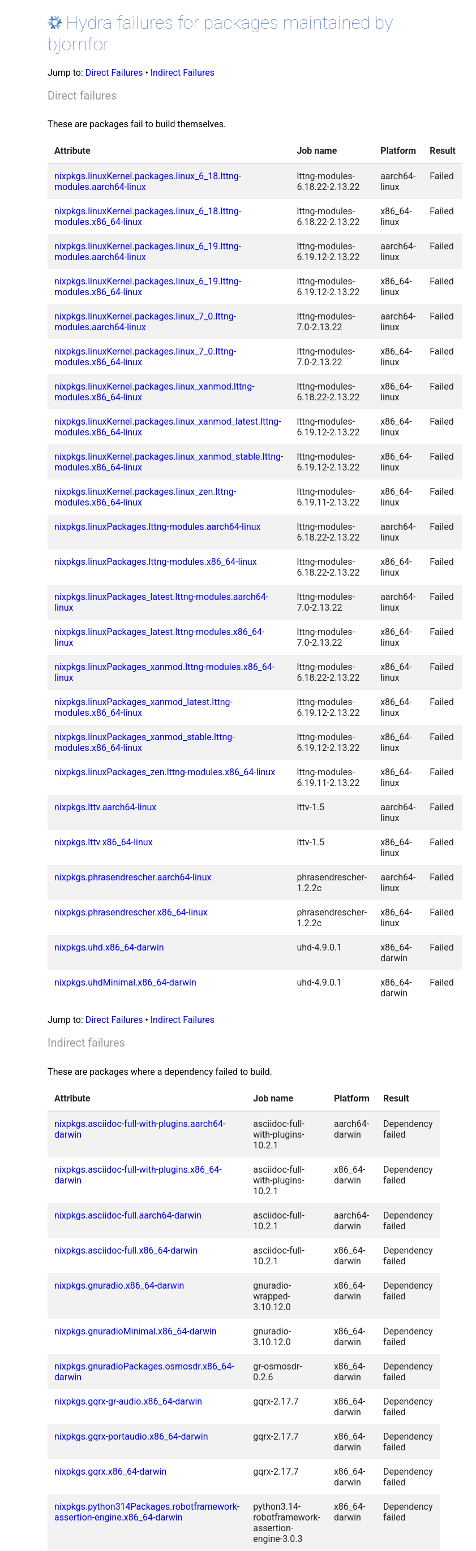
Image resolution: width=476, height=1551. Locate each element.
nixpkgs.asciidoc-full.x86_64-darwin (126, 1250)
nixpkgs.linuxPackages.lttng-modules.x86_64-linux (155, 561)
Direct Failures (114, 72)
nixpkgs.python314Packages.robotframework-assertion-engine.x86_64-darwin (146, 1512)
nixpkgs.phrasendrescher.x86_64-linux (131, 912)
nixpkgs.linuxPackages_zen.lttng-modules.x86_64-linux (164, 772)
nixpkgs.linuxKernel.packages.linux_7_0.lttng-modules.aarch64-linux (145, 321)
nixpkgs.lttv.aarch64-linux (105, 807)
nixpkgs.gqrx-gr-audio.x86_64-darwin (128, 1401)
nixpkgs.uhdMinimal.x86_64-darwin (125, 982)
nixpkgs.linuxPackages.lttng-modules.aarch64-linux (157, 526)
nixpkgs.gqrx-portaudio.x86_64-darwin (131, 1436)
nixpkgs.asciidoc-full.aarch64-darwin (127, 1215)
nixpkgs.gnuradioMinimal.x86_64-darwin (135, 1331)
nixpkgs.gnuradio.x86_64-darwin (119, 1285)
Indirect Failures (183, 72)
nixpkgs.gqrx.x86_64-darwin (110, 1471)
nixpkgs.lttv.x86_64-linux (103, 842)
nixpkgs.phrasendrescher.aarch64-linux (132, 877)
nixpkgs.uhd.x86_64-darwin (109, 947)
